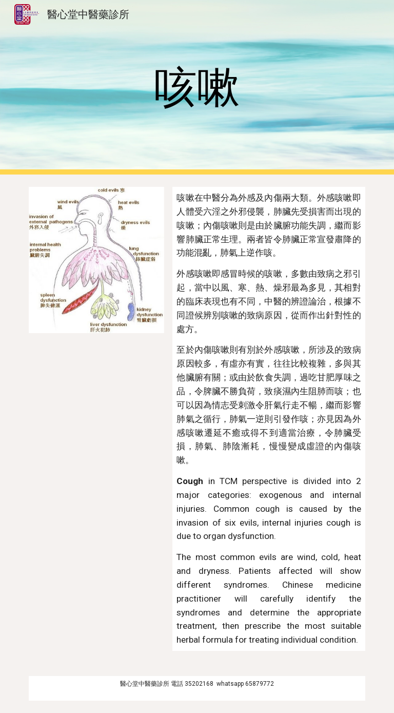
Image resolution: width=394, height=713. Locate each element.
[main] (196, 87)
